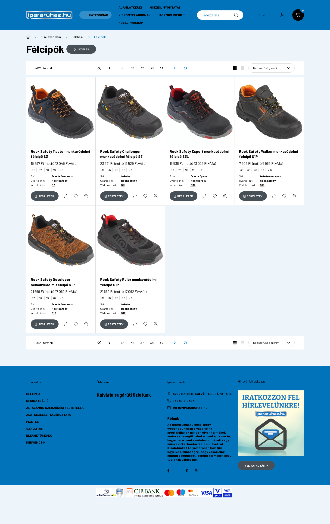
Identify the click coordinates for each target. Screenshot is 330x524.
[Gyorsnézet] (86, 196)
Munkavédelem (50, 37)
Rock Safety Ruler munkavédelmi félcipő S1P (128, 282)
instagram (196, 470)
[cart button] (298, 15)
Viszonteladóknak (134, 15)
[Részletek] (45, 196)
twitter (177, 470)
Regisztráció (37, 401)
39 (161, 68)
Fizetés (32, 421)
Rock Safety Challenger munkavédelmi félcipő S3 (121, 154)
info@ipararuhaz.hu (190, 408)
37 (142, 68)
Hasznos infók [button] (170, 15)
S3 (53, 185)
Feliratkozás (256, 465)
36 (132, 68)
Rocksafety (59, 180)
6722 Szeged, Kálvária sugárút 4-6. (202, 394)
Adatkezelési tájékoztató (48, 415)
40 (54, 298)
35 (123, 68)
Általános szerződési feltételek (55, 408)
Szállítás (34, 428)
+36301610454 (184, 401)
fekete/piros (199, 176)
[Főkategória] (28, 37)
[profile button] (282, 15)
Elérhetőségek (39, 435)
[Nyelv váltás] (260, 15)
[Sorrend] (271, 68)
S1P (262, 185)
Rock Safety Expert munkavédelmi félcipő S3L (199, 154)
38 (152, 68)
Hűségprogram (130, 23)
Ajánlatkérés (130, 7)
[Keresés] (220, 15)
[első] (99, 68)
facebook (168, 470)
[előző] (108, 68)
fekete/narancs (62, 176)
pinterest (186, 470)
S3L (193, 185)
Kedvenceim (36, 442)
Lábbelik (78, 37)
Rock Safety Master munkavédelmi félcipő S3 (60, 154)
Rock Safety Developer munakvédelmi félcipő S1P (53, 282)
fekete (125, 176)
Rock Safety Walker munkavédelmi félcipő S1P (268, 154)
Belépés (33, 394)
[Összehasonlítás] (65, 196)
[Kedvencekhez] (76, 196)
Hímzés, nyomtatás (165, 7)
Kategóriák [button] (95, 15)
